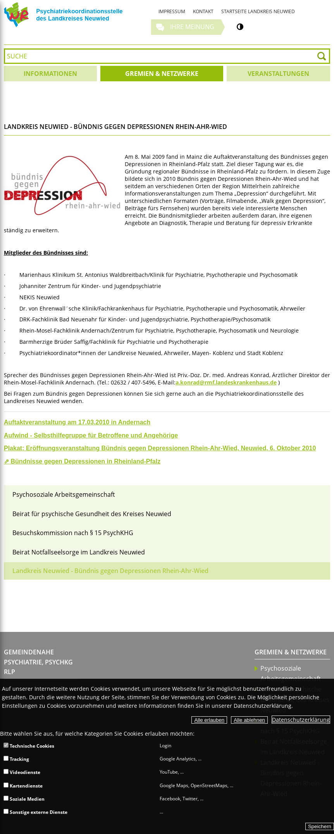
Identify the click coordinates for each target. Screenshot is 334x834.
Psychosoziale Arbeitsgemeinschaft (63, 494)
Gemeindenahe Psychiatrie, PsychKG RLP (38, 662)
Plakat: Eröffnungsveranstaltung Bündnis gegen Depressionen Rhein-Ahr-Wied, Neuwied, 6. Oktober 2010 (160, 448)
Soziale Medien (24, 799)
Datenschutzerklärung (301, 719)
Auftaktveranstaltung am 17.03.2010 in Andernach (77, 422)
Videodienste (21, 772)
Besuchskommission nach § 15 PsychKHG (72, 533)
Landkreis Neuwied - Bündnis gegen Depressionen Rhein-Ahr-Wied (110, 570)
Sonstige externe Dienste (35, 812)
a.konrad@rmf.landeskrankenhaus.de (226, 382)
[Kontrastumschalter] (240, 26)
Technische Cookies (28, 746)
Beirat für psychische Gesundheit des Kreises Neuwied (91, 514)
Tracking (16, 759)
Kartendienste (23, 786)
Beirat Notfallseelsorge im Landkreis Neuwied (78, 552)
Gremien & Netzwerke (291, 652)
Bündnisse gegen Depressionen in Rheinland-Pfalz (85, 461)
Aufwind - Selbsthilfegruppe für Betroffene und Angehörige (91, 435)
